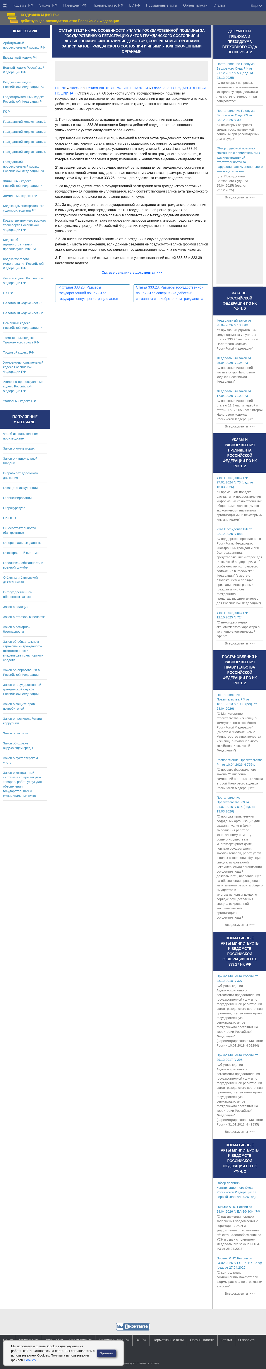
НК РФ (8, 293)
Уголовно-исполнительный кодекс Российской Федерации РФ (23, 367)
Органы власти (195, 5)
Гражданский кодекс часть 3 (24, 142)
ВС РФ (134, 5)
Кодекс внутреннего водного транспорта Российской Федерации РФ (24, 225)
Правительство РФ (108, 5)
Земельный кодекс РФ (20, 196)
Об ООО (9, 518)
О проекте (246, 1340)
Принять (106, 1353)
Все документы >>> (239, 197)
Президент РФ (75, 5)
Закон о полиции (15, 607)
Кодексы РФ (23, 5)
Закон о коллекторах (18, 448)
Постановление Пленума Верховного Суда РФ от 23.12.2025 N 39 (235, 115)
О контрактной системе (21, 553)
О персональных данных (22, 542)
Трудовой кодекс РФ (18, 352)
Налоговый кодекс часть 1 (23, 303)
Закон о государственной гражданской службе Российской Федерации (22, 689)
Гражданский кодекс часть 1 (24, 121)
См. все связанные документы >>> (132, 272)
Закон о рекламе (16, 733)
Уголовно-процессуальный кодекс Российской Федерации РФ (23, 386)
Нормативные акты (161, 5)
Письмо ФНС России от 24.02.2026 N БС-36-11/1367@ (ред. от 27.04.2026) (239, 1262)
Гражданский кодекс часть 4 (24, 152)
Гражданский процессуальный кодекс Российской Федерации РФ (23, 166)
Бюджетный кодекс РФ (20, 57)
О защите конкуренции (20, 488)
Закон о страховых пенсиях (24, 617)
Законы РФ (48, 5)
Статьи (219, 5)
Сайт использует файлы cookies (134, 1363)
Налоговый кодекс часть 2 (23, 313)
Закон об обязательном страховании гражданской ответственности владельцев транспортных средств (23, 651)
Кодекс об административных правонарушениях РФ (19, 244)
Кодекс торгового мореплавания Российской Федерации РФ (23, 263)
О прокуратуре (14, 508)
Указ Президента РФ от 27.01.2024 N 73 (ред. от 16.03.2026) (234, 482)
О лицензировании (17, 498)
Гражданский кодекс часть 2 (24, 131)
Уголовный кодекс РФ (19, 401)
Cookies (30, 1360)
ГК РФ (7, 111)
